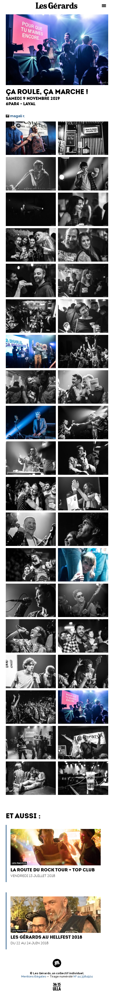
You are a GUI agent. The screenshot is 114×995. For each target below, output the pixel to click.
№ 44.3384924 (83, 976)
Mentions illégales (33, 976)
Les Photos (19, 863)
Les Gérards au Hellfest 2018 (46, 937)
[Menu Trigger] (104, 5)
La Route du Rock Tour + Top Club (53, 870)
